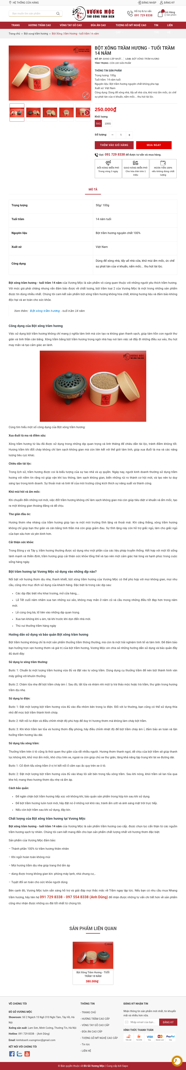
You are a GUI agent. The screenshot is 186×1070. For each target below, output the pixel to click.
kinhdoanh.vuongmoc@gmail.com (36, 1040)
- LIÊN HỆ (85, 1050)
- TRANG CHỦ (88, 1012)
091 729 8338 (143, 15)
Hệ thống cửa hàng (24, 2)
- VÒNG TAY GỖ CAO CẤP (94, 1025)
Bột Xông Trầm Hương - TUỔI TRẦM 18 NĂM (93, 974)
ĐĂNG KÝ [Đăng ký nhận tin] (168, 1022)
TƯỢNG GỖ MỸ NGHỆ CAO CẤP (131, 29)
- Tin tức (85, 1044)
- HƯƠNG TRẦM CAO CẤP (95, 1018)
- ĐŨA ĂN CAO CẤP (91, 1031)
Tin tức (156, 29)
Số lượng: (101, 134)
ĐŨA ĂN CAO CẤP (98, 29)
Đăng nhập (147, 2)
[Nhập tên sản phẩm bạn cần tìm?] (31, 13)
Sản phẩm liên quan (93, 928)
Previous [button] (13, 112)
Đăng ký (167, 2)
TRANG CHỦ (15, 29)
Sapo (125, 1065)
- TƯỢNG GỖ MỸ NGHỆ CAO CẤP (99, 1038)
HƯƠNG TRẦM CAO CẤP (39, 29)
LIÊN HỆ (170, 29)
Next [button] (87, 112)
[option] (50, 73)
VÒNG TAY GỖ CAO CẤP (71, 29)
